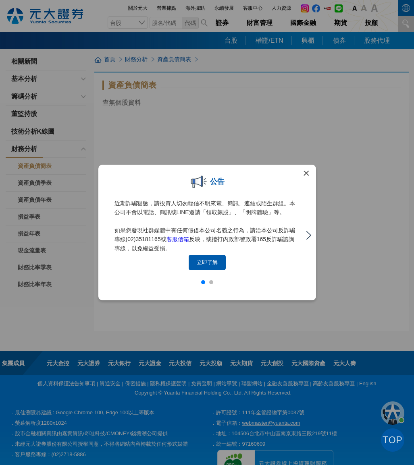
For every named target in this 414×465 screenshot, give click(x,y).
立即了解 (207, 262)
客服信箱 (177, 239)
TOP (393, 440)
